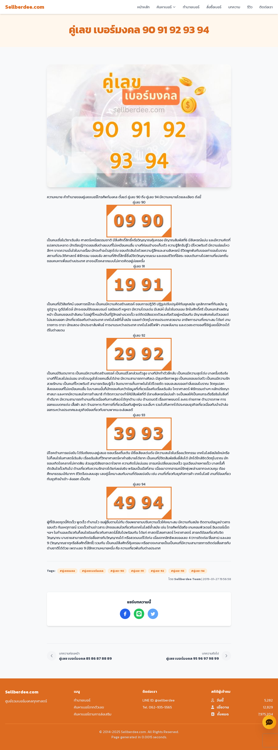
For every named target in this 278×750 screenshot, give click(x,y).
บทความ (234, 7)
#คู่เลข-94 (198, 571)
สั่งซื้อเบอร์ (213, 7)
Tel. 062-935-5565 (157, 707)
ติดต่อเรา (266, 7)
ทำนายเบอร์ (191, 7)
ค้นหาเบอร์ (166, 7)
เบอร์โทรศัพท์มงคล (103, 197)
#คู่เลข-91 (137, 571)
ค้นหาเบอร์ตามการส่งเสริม (92, 714)
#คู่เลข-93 (177, 571)
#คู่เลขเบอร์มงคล (92, 571)
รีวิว (249, 7)
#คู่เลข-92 (157, 571)
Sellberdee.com (24, 6)
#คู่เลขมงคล (67, 571)
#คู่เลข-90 (117, 571)
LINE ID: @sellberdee (158, 700)
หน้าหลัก (143, 7)
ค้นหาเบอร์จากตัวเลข (89, 707)
